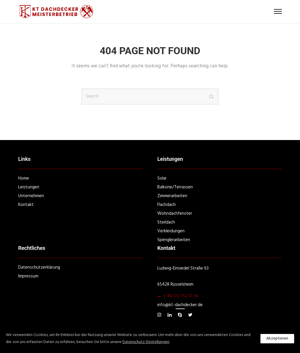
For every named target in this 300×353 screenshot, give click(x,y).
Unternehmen (31, 195)
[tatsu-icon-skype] (181, 315)
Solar (162, 178)
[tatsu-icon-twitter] (190, 315)
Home (23, 178)
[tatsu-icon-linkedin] (170, 315)
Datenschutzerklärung (39, 267)
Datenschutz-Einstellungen (145, 342)
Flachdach (166, 204)
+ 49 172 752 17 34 (180, 296)
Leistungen (28, 187)
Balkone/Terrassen (175, 187)
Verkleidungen (171, 231)
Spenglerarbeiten (173, 239)
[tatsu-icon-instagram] (160, 315)
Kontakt (26, 204)
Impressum (28, 276)
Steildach (166, 222)
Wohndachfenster (174, 213)
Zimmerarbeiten (172, 195)
